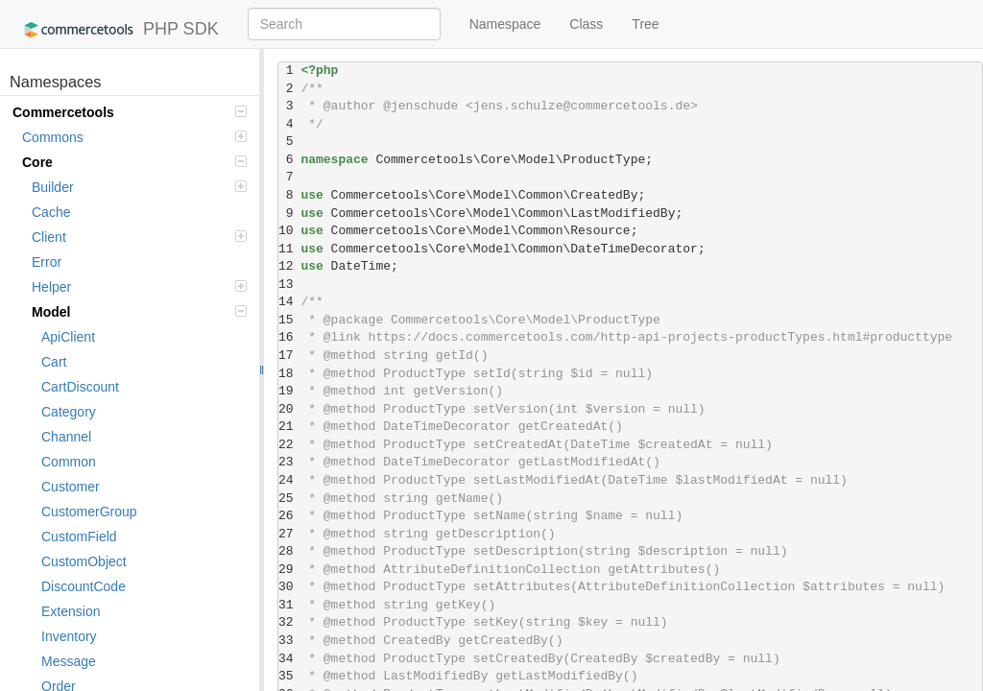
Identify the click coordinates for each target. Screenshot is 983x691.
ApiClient (68, 337)
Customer (70, 486)
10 (289, 231)
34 (289, 659)
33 (289, 640)
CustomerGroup (89, 511)
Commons (134, 137)
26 (289, 516)
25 (289, 498)
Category (68, 411)
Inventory (69, 636)
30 (289, 587)
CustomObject (84, 561)
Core (134, 162)
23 (289, 462)
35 (289, 676)
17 (289, 355)
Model (139, 312)
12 (289, 266)
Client (139, 237)
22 (289, 445)
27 (289, 534)
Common (68, 461)
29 (289, 569)
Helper (139, 287)
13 (289, 284)
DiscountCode (83, 586)
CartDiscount (80, 386)
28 (289, 551)
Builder (139, 187)
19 (289, 391)
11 (289, 249)
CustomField (79, 536)
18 (289, 374)
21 (289, 426)
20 (289, 409)
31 (289, 605)
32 (289, 622)
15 (289, 320)
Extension (70, 611)
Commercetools (129, 112)
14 (289, 302)
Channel (66, 436)
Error (46, 262)
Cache (51, 212)
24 (289, 480)
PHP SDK (116, 29)
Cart (53, 361)
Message (68, 661)
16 (289, 337)
